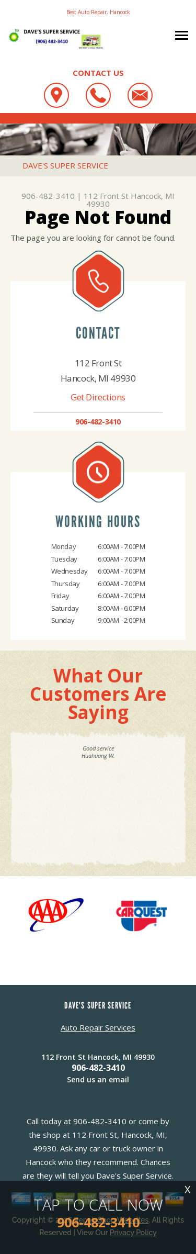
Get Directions (98, 397)
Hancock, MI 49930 (130, 200)
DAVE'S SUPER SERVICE (65, 165)
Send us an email (98, 1079)
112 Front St (106, 196)
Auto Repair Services (98, 1027)
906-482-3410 (48, 196)
